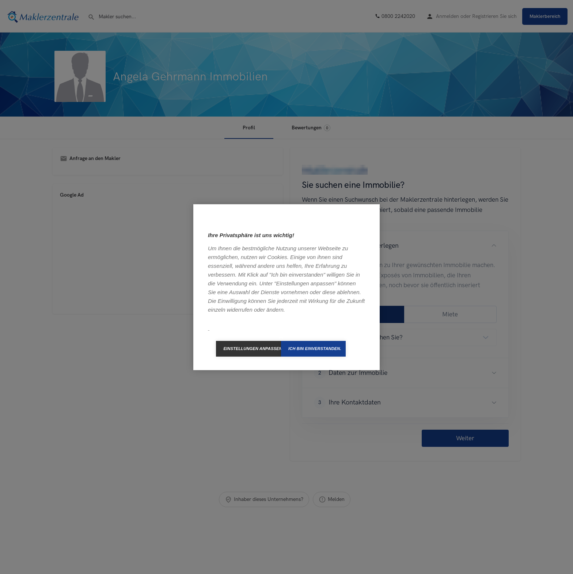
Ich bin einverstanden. (314, 348)
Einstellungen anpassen (252, 348)
